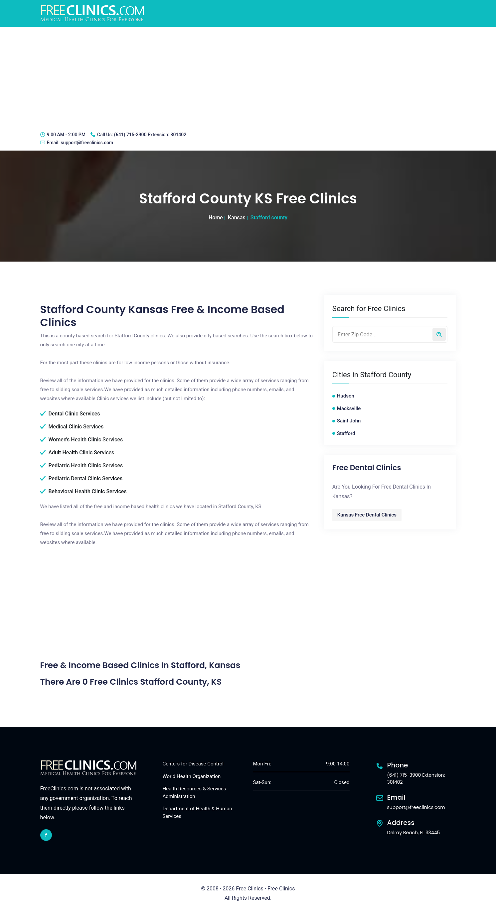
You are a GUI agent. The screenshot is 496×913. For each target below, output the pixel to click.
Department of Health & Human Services (197, 812)
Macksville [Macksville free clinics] (349, 408)
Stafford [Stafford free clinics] (346, 433)
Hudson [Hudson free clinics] (345, 396)
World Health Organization (192, 776)
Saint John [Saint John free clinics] (349, 421)
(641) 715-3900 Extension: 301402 (150, 134)
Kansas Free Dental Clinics (367, 515)
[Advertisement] (248, 76)
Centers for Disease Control (193, 764)
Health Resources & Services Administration (194, 792)
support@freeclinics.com (87, 142)
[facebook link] (46, 835)
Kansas (237, 217)
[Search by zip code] (439, 334)
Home (216, 217)
